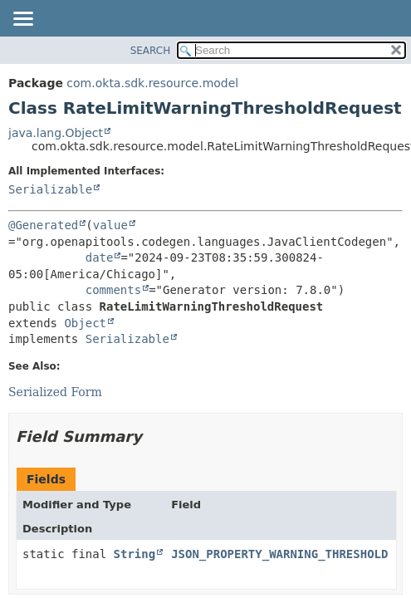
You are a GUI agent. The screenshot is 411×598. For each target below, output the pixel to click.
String (135, 554)
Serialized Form (55, 392)
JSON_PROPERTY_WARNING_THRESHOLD (279, 554)
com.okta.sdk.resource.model (152, 83)
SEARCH (150, 50)
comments (113, 290)
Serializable (50, 189)
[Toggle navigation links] (22, 20)
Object (85, 323)
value (110, 225)
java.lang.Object (55, 133)
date (100, 257)
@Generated (43, 225)
